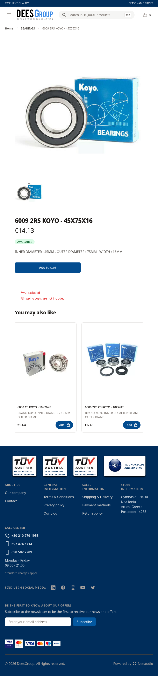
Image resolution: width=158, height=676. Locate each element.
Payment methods (96, 505)
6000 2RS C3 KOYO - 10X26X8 (104, 407)
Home (9, 28)
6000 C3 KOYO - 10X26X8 (34, 407)
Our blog (50, 513)
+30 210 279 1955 (25, 535)
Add (64, 425)
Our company (15, 492)
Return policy (92, 513)
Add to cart (47, 267)
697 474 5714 (22, 544)
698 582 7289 (22, 552)
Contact (11, 501)
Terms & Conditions (59, 497)
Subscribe (84, 622)
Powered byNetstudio (133, 663)
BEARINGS (28, 28)
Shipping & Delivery (97, 497)
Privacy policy (54, 505)
